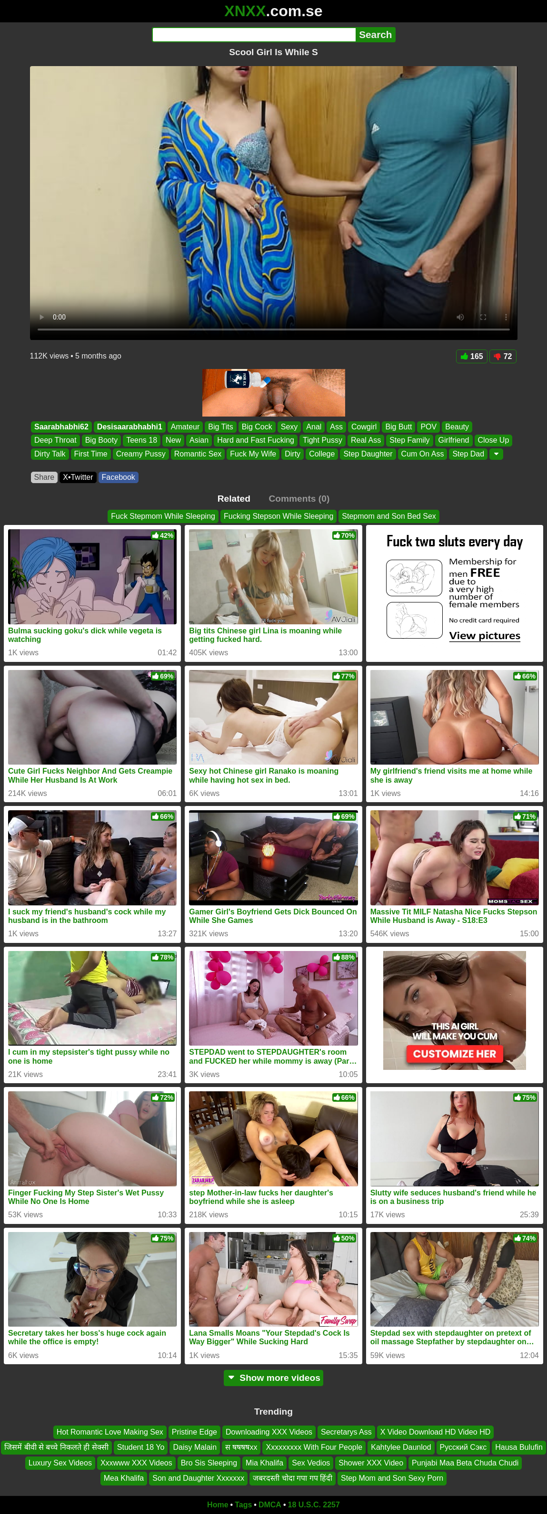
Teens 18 (141, 441)
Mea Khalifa (124, 1478)
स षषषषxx (241, 1447)
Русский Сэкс (463, 1447)
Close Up (493, 441)
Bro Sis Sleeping (209, 1462)
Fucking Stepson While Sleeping (278, 516)
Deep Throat (55, 441)
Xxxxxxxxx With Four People (314, 1447)
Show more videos (273, 1378)
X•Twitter (78, 477)
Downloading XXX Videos (269, 1432)
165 (471, 356)
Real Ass (365, 441)
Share (44, 477)
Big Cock (256, 427)
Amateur (184, 427)
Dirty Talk (50, 454)
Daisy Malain (195, 1447)
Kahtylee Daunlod (401, 1447)
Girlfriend (453, 441)
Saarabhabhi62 (61, 427)
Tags (243, 1505)
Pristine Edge (194, 1432)
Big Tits (220, 427)
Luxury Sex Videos (60, 1462)
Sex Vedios (311, 1462)
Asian (199, 441)
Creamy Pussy (140, 454)
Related (234, 499)
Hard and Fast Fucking (255, 441)
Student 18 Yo (141, 1447)
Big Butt (398, 427)
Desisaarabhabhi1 (129, 427)
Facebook (118, 477)
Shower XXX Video (370, 1462)
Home (217, 1505)
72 (503, 356)
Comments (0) (299, 499)
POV (428, 427)
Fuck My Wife (253, 454)
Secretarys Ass (346, 1432)
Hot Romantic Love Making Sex (110, 1432)
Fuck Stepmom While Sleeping (163, 516)
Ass (336, 427)
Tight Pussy (322, 441)
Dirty (292, 454)
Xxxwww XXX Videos (136, 1462)
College (322, 454)
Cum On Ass (422, 454)
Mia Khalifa (264, 1462)
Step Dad (468, 454)
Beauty (457, 427)
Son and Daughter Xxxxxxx (198, 1478)
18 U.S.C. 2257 (314, 1505)
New (173, 441)
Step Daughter (367, 454)
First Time (90, 454)
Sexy (289, 427)
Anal (313, 427)
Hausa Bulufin (519, 1447)
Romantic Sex (197, 454)
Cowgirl (364, 427)
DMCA (270, 1505)
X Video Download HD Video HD (435, 1432)
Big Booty (101, 441)
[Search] (254, 34)
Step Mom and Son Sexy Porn (392, 1478)
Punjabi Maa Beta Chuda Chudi (465, 1462)
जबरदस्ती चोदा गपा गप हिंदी (292, 1478)
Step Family (409, 441)
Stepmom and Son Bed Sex (389, 516)
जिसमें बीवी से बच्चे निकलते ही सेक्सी (56, 1447)
